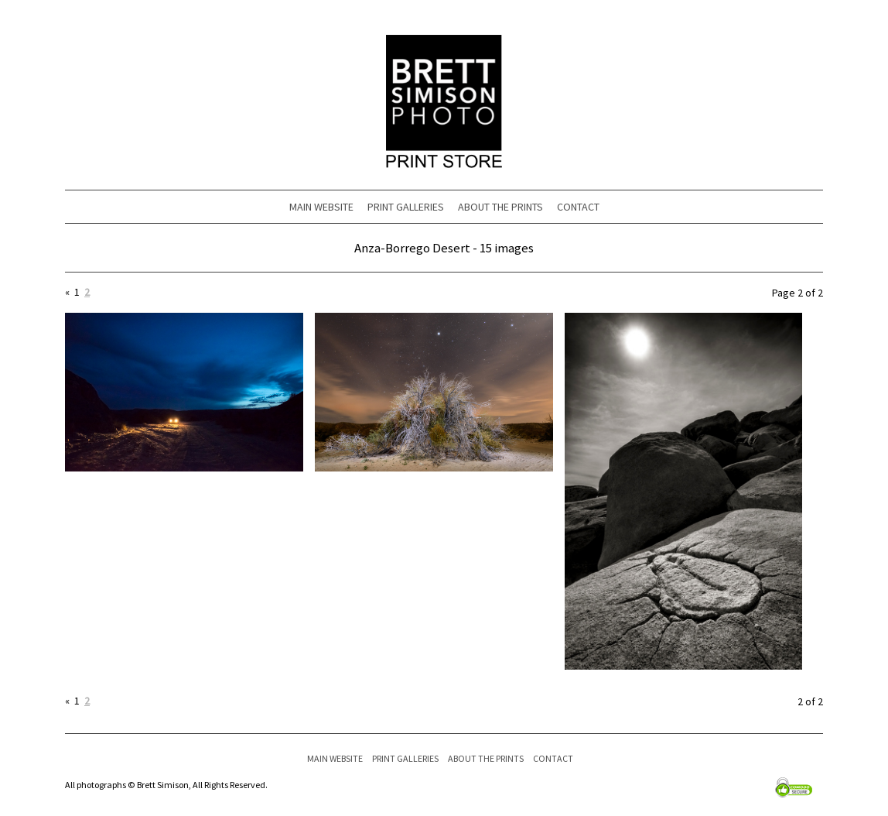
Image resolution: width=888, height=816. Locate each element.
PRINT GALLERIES (405, 207)
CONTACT (578, 207)
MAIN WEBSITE (321, 207)
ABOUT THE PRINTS (500, 207)
